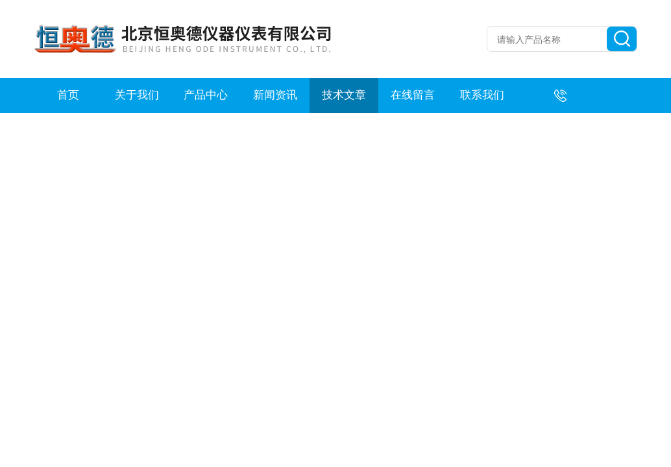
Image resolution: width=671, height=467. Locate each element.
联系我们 (482, 95)
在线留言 (413, 95)
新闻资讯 (275, 95)
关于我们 (137, 95)
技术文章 (344, 95)
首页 (68, 95)
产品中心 (206, 95)
